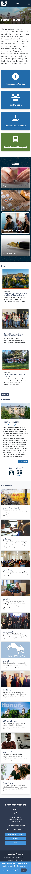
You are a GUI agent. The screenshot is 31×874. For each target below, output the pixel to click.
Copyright (19, 860)
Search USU (11, 860)
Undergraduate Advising (15, 84)
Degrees (15, 839)
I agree (23, 870)
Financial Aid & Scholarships (15, 126)
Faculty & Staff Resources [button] (15, 829)
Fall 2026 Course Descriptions (15, 147)
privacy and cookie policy (11, 870)
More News (5, 394)
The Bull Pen (7, 690)
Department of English (15, 805)
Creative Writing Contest (11, 508)
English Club (7, 539)
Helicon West (7, 570)
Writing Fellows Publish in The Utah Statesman (14, 375)
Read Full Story (23, 461)
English (17, 4)
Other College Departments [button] (15, 825)
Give (15, 843)
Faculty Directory (15, 105)
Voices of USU (7, 752)
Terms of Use (20, 857)
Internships (6, 599)
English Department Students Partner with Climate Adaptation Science (15, 294)
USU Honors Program (10, 721)
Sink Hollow (7, 661)
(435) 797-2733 (15, 821)
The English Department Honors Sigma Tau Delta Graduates (14, 335)
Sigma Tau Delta (8, 632)
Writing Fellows (8, 783)
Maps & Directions (9, 857)
